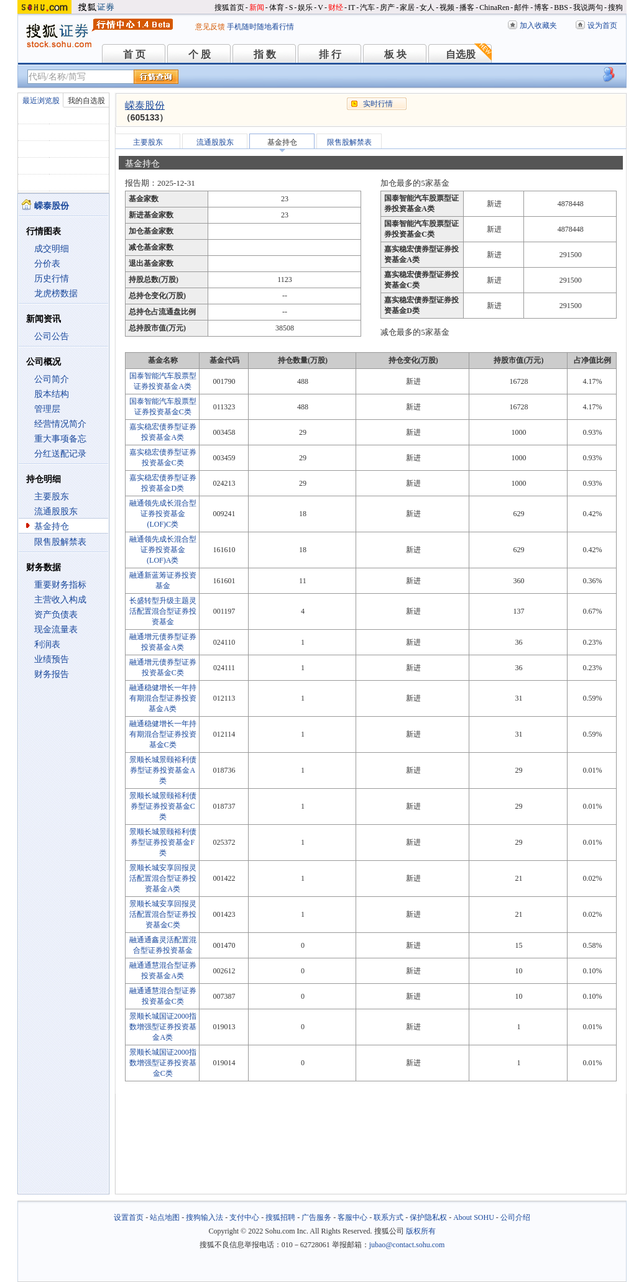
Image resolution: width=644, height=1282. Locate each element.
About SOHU (473, 1217)
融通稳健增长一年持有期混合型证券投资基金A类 (162, 698)
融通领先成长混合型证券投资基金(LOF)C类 (162, 514)
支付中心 (244, 1217)
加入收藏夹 (538, 25)
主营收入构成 (60, 599)
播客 (466, 7)
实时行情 (378, 103)
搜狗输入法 (204, 1217)
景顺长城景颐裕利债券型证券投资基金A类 (162, 770)
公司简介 (51, 379)
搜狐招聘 (280, 1217)
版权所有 (421, 1231)
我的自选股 (86, 100)
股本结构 (51, 394)
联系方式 (388, 1217)
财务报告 (51, 674)
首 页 (134, 54)
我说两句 (588, 7)
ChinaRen (494, 7)
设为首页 (602, 25)
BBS (561, 7)
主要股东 (51, 496)
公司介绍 (515, 1217)
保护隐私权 (428, 1217)
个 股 (199, 54)
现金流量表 (56, 629)
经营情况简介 (60, 424)
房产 (387, 7)
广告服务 (316, 1217)
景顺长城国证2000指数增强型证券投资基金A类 (162, 1027)
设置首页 (129, 1217)
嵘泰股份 (145, 105)
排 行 (330, 54)
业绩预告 (51, 659)
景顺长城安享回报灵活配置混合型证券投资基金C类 (162, 914)
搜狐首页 (229, 7)
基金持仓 (51, 526)
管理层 (47, 409)
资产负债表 (56, 614)
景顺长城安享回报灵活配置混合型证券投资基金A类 (162, 878)
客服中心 (352, 1217)
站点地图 (165, 1217)
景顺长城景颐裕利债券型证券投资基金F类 (162, 842)
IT (351, 7)
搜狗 (615, 7)
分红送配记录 (60, 453)
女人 (427, 7)
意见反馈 (210, 26)
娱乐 (305, 7)
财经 (335, 7)
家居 (407, 7)
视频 (446, 7)
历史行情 (51, 278)
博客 (541, 7)
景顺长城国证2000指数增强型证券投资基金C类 (162, 1063)
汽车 (367, 7)
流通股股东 (56, 511)
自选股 (461, 54)
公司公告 (51, 336)
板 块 (395, 54)
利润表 (47, 644)
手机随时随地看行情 (260, 26)
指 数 (265, 54)
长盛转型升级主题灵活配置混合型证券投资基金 (162, 611)
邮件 (521, 7)
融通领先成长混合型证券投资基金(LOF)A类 (162, 550)
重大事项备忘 (60, 438)
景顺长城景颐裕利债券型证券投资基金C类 (162, 806)
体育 (276, 7)
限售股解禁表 (60, 542)
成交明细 (51, 248)
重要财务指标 (60, 584)
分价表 (47, 263)
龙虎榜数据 (56, 293)
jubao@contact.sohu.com (407, 1244)
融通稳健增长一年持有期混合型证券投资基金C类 (162, 734)
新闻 (256, 7)
